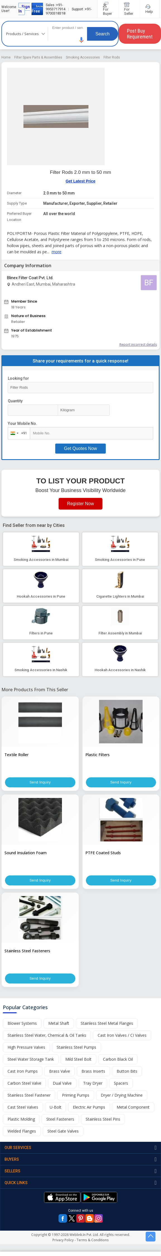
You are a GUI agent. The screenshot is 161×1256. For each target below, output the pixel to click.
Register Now (80, 503)
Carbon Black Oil (118, 1059)
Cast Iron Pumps (23, 1071)
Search (102, 33)
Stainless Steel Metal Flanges (107, 1023)
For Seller (129, 9)
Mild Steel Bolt (78, 1059)
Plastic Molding (21, 1119)
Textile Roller (16, 754)
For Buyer (108, 9)
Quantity (15, 401)
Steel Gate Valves (63, 1131)
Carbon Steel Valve (24, 1083)
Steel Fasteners (60, 1119)
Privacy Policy (63, 1240)
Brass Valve (59, 1071)
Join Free (37, 8)
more (56, 251)
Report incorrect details (138, 344)
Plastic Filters (97, 754)
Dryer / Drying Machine (122, 1095)
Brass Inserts (93, 1071)
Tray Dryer (92, 1083)
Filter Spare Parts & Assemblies (38, 57)
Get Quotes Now (80, 448)
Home (6, 57)
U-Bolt (55, 1107)
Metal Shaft (58, 1023)
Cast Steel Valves (23, 1107)
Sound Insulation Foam (25, 852)
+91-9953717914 (55, 7)
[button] (81, 40)
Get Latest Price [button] (80, 181)
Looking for (18, 378)
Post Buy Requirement (140, 34)
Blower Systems (22, 1023)
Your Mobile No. (22, 423)
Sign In (24, 8)
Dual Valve (62, 1083)
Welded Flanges (22, 1131)
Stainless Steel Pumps (76, 1047)
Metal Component (133, 1107)
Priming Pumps (75, 1095)
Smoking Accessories (83, 57)
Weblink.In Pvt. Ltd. (84, 1234)
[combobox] (17, 433)
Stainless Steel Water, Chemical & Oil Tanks (47, 1035)
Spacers (121, 1083)
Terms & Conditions (92, 1240)
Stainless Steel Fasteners (27, 950)
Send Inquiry (40, 782)
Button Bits (127, 1071)
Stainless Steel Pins (103, 1119)
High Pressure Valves (26, 1047)
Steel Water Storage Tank (31, 1059)
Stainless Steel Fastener (29, 1095)
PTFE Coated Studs (103, 852)
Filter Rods (112, 57)
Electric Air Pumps (89, 1107)
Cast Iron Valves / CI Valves (122, 1035)
